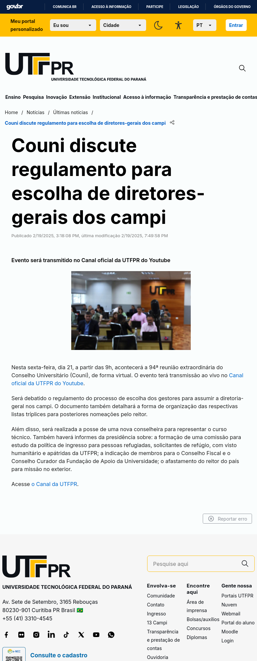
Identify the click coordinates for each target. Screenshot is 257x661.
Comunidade (161, 566)
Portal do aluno (238, 593)
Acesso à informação (111, 7)
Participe (154, 7)
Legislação (188, 7)
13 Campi (157, 593)
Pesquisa (33, 97)
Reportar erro (227, 489)
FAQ (151, 636)
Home (11, 112)
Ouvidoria (157, 627)
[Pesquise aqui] (194, 534)
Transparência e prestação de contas (163, 610)
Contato (155, 575)
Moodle (229, 602)
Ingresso (156, 584)
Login (227, 611)
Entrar (236, 25)
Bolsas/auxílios (203, 590)
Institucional (107, 97)
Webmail (230, 584)
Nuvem (229, 575)
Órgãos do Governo (232, 7)
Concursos (199, 599)
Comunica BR (65, 7)
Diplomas (197, 608)
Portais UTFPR (237, 566)
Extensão (79, 97)
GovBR (14, 7)
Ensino (13, 97)
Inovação (56, 97)
